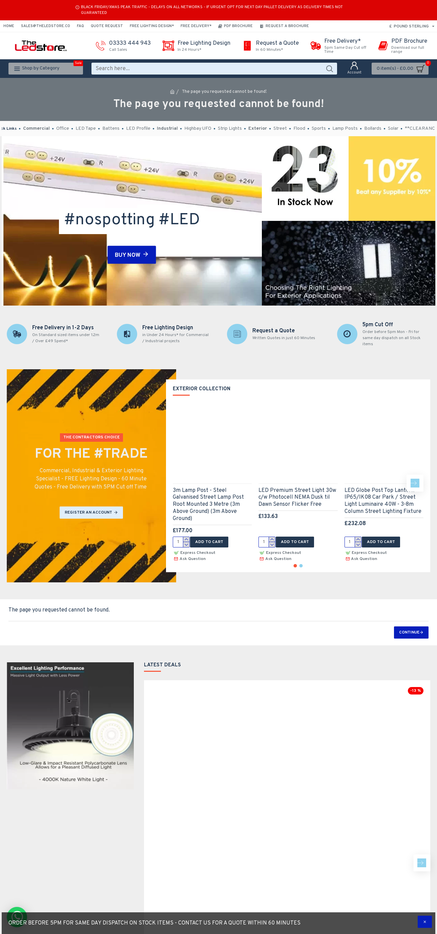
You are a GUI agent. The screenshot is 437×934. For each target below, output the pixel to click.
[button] (415, 483)
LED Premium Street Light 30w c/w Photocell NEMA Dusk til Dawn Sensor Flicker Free (297, 497)
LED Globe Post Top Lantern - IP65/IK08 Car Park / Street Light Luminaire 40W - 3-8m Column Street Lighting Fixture (383, 501)
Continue (409, 632)
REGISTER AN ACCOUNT (88, 512)
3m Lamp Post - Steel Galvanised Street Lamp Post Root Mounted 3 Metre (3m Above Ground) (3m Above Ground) (208, 504)
